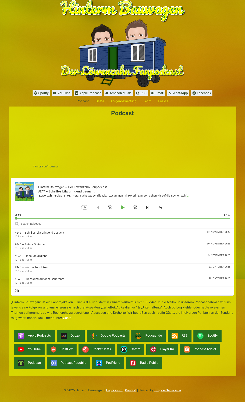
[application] (122, 198)
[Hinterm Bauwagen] (122, 43)
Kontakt (130, 390)
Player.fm (162, 349)
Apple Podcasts (34, 336)
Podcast (83, 101)
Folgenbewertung (123, 101)
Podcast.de (148, 336)
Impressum (114, 390)
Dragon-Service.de (167, 390)
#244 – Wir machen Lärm (31, 267)
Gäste (100, 101)
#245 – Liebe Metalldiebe (31, 255)
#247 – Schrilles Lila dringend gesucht (39, 232)
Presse (163, 101)
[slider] (122, 218)
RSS (180, 336)
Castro (131, 349)
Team (147, 101)
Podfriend (108, 363)
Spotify (207, 336)
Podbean (29, 363)
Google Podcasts (108, 336)
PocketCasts (96, 349)
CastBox (61, 349)
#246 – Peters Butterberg (31, 244)
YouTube (29, 349)
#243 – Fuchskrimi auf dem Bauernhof (39, 279)
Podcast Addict (200, 349)
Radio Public (144, 363)
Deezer (71, 336)
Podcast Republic (68, 363)
